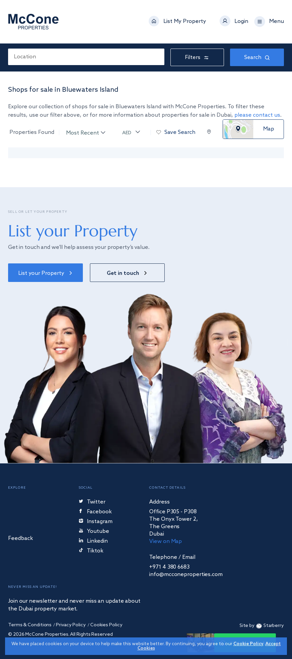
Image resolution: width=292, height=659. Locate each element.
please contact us (257, 115)
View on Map (165, 541)
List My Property (184, 21)
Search (257, 57)
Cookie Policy (248, 644)
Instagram (95, 522)
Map (268, 129)
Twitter (92, 502)
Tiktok (91, 551)
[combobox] (86, 57)
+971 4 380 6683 (169, 567)
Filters (197, 57)
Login (241, 21)
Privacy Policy (71, 625)
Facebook (95, 512)
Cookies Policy (106, 625)
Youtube (94, 532)
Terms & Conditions (30, 625)
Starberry (269, 626)
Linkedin (93, 541)
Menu (276, 21)
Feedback (20, 539)
